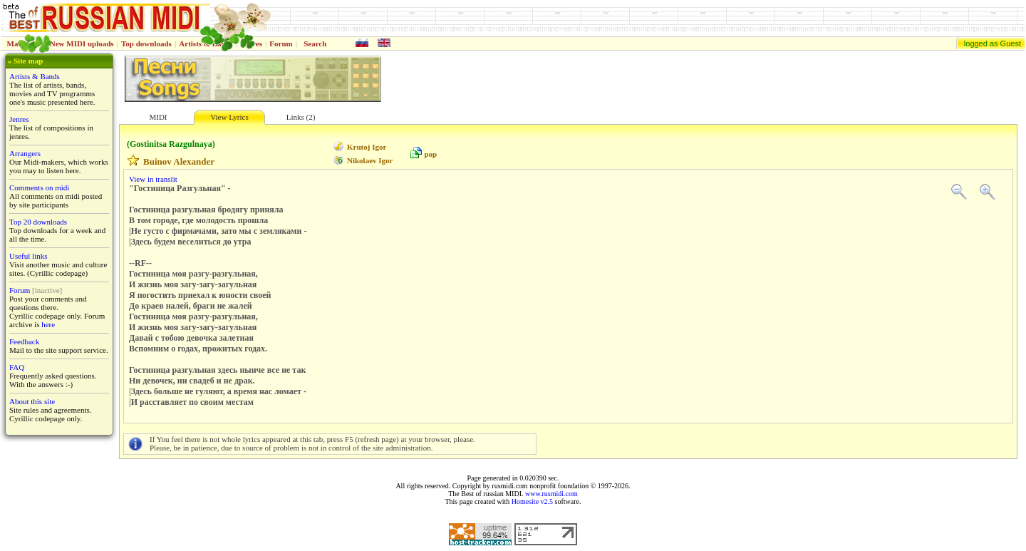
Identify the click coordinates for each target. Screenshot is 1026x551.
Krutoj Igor (366, 147)
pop (430, 154)
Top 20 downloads (38, 221)
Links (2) (301, 117)
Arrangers (25, 153)
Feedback (24, 341)
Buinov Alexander (178, 161)
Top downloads (146, 43)
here (48, 324)
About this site (32, 401)
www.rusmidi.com (551, 494)
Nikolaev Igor (370, 160)
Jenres (19, 119)
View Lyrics (229, 117)
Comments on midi (39, 187)
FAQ (16, 367)
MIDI (158, 117)
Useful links (28, 256)
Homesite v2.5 (532, 501)
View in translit (153, 179)
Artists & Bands (34, 76)
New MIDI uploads (82, 43)
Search (315, 43)
